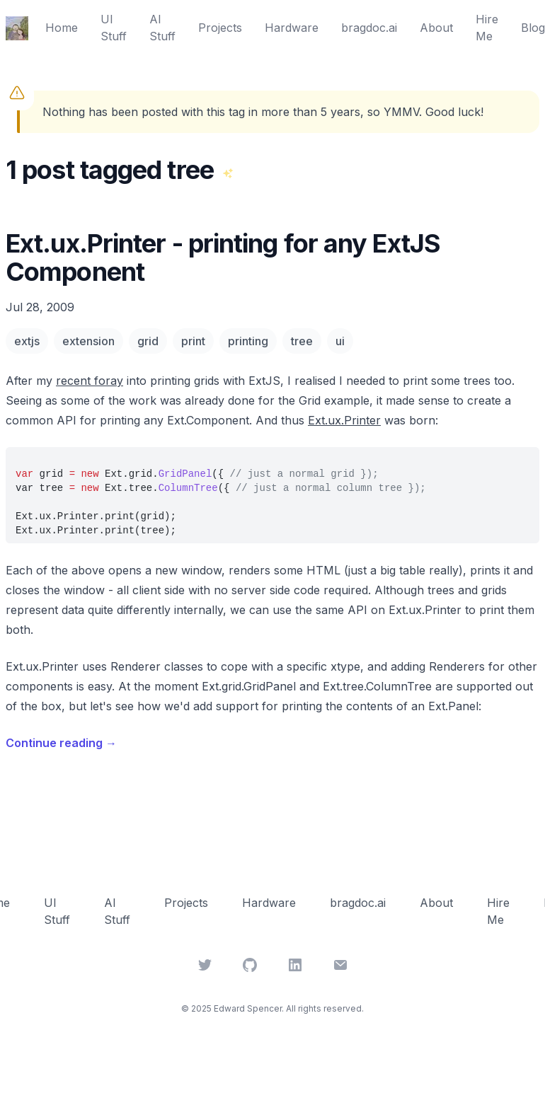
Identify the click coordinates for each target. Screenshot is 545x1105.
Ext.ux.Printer (344, 420)
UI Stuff (114, 27)
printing (248, 341)
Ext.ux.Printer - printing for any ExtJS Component (223, 257)
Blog (533, 28)
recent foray (89, 381)
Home (61, 28)
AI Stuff (162, 27)
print (193, 341)
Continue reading (61, 743)
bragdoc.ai (369, 28)
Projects (220, 28)
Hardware (292, 28)
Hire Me (487, 27)
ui (340, 341)
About (436, 28)
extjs (27, 341)
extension (88, 341)
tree (302, 341)
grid (148, 341)
